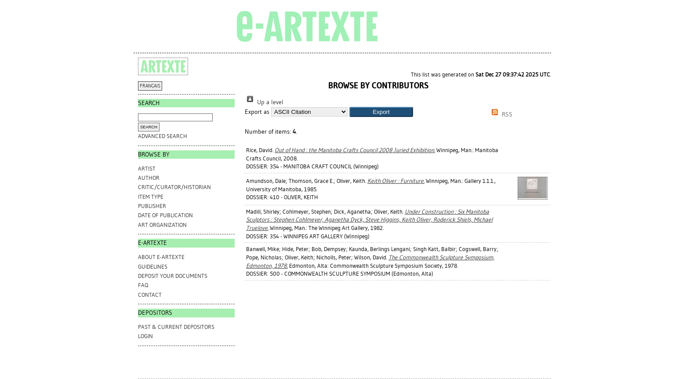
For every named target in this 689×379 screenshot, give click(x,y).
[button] (381, 112)
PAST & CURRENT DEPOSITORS (176, 327)
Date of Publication (165, 215)
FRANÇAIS (150, 86)
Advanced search (162, 136)
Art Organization (162, 225)
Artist (147, 168)
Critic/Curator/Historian (174, 187)
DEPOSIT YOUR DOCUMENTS (172, 276)
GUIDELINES (152, 266)
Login (145, 336)
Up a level (264, 102)
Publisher (152, 206)
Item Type (150, 196)
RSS (500, 114)
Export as (257, 112)
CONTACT (150, 295)
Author (149, 178)
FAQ (143, 285)
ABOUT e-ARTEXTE (161, 257)
